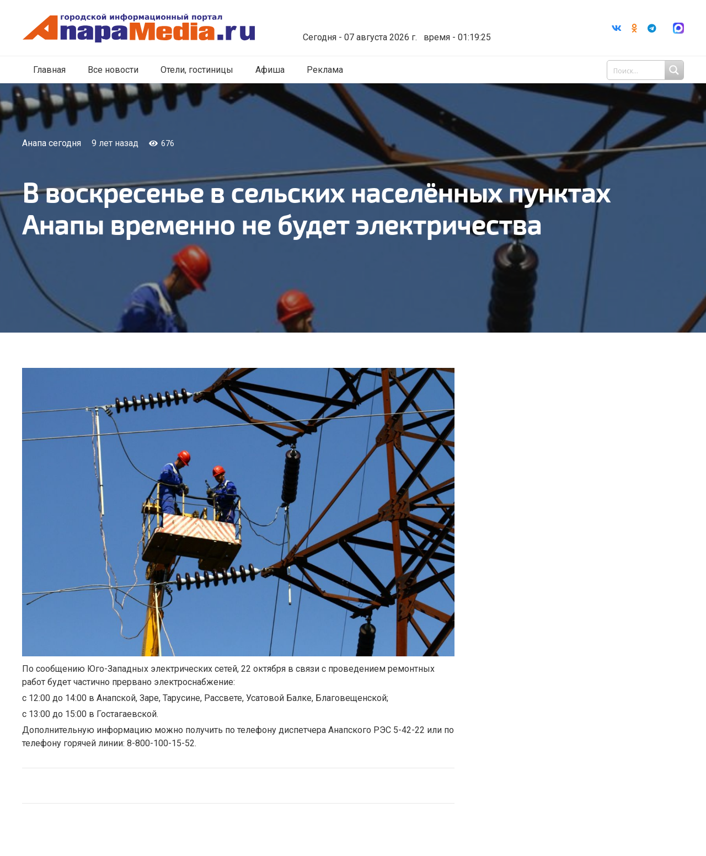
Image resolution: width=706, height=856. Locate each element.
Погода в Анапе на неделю (400, 19)
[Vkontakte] (616, 28)
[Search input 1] (646, 71)
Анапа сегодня (51, 143)
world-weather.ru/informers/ (400, 29)
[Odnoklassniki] (634, 28)
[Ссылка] (145, 28)
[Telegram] (652, 28)
